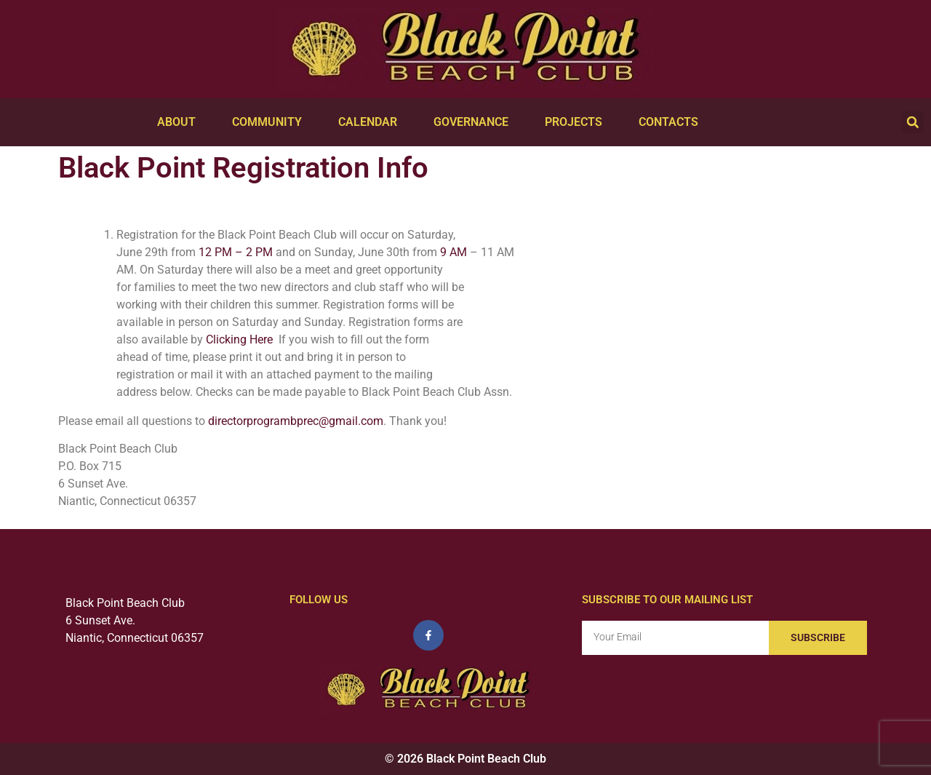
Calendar (371, 122)
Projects (577, 122)
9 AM (453, 252)
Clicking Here (241, 339)
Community (270, 122)
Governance (474, 122)
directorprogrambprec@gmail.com (295, 421)
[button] (913, 122)
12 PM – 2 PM (236, 252)
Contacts (672, 122)
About (180, 122)
